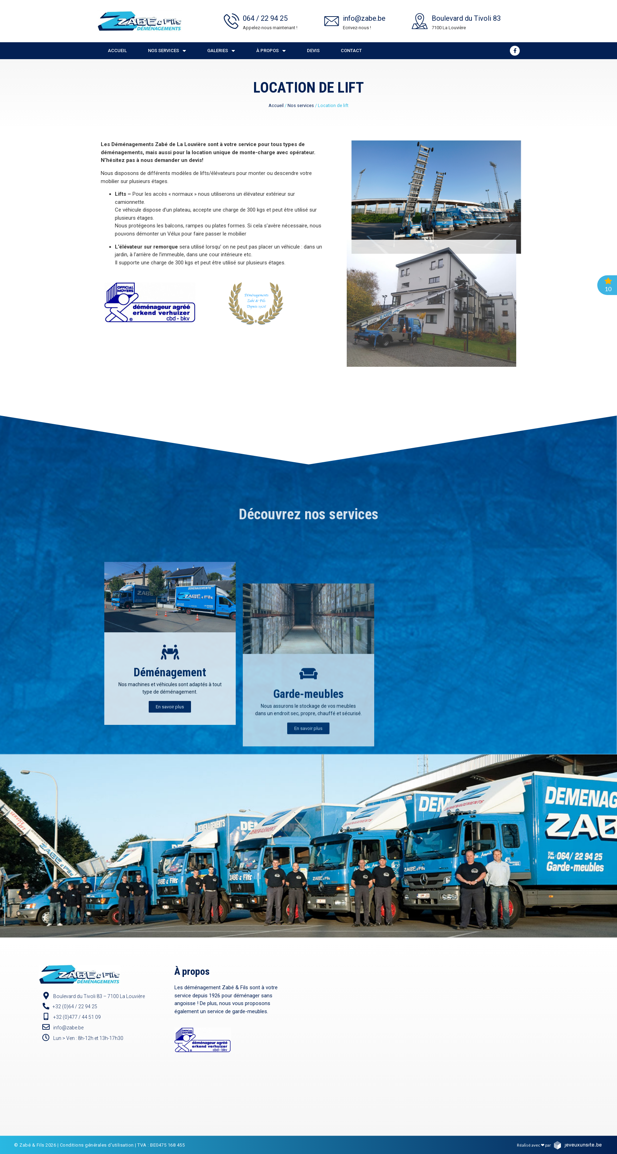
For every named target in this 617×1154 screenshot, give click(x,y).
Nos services (167, 50)
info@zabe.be (364, 18)
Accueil (117, 50)
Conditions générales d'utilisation (97, 1145)
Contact (351, 50)
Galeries (221, 50)
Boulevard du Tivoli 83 (466, 18)
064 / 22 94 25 (265, 18)
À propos (271, 50)
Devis (313, 50)
